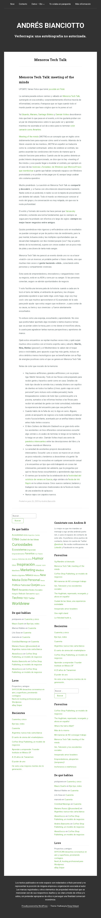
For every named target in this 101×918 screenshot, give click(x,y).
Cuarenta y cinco (31, 619)
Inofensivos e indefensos (65, 767)
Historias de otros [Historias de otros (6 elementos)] (25, 559)
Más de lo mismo (61, 730)
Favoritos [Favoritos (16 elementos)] (30, 553)
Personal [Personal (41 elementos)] (34, 580)
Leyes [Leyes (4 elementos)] (44, 565)
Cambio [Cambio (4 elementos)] (37, 535)
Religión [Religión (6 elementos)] (15, 594)
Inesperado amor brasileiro (66, 609)
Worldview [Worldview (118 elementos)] (20, 603)
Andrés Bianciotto (50, 25)
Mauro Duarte (18, 624)
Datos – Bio (37, 4)
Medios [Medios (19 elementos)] (40, 570)
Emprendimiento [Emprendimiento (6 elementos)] (18, 554)
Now (12, 4)
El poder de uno (18, 761)
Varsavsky (70, 211)
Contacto (23, 4)
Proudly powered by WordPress (35, 906)
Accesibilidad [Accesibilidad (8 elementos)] (17, 535)
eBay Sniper (17, 705)
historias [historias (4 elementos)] (14, 559)
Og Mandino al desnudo (64, 561)
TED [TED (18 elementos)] (25, 598)
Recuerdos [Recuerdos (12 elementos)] (24, 590)
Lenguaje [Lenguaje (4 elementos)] (38, 565)
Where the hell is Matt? (64, 726)
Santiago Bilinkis (46, 114)
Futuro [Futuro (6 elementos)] (40, 554)
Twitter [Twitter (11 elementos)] (31, 598)
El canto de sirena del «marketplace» (27, 737)
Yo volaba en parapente (60, 4)
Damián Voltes (62, 114)
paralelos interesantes (35, 441)
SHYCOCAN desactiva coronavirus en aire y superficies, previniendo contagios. (28, 692)
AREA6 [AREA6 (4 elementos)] (25, 535)
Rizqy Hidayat (73, 906)
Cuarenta (32, 628)
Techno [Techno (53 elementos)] (17, 598)
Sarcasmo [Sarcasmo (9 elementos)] (30, 593)
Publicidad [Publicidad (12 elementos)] (25, 585)
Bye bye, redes (33, 624)
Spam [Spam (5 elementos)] (37, 594)
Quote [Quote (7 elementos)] (42, 585)
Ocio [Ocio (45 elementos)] (24, 580)
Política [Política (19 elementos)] (16, 585)
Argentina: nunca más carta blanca (27, 649)
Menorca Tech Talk (71, 96)
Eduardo (25, 114)
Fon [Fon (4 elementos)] (36, 554)
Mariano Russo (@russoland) (24, 646)
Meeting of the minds (29, 136)
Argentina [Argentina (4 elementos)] (31, 535)
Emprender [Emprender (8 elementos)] (31, 550)
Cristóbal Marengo (20, 641)
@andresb (58, 544)
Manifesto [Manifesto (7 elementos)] (16, 570)
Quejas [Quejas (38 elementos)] (35, 585)
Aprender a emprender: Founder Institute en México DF (68, 664)
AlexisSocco (17, 654)
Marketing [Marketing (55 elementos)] (27, 570)
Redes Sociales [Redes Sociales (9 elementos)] (35, 590)
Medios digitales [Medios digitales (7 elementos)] (18, 575)
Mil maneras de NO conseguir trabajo (70, 581)
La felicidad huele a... (63, 618)
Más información (83, 4)
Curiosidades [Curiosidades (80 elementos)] (22, 544)
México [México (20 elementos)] (29, 575)
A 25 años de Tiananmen (23, 757)
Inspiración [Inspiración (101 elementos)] (26, 564)
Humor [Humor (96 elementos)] (38, 558)
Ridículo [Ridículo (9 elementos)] (22, 593)
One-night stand (61, 613)
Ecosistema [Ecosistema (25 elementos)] (19, 549)
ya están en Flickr (57, 89)
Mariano (33, 114)
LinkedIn (57, 547)
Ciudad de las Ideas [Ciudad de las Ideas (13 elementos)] (29, 539)
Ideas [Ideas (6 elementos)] (14, 565)
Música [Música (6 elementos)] (36, 575)
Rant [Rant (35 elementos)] (15, 589)
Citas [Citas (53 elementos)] (15, 539)
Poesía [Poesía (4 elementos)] (43, 580)
